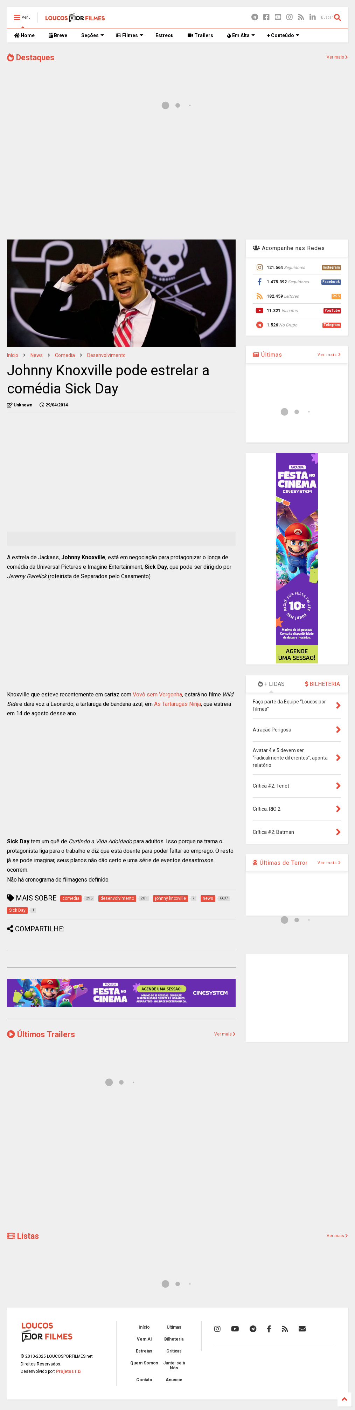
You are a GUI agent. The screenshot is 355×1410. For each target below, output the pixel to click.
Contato (144, 1379)
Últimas (267, 354)
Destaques (30, 57)
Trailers (200, 35)
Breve (58, 35)
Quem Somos (144, 1363)
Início (12, 355)
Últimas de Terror (280, 862)
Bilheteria (173, 1339)
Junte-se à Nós (174, 1365)
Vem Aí (144, 1339)
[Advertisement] (177, 178)
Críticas (174, 1351)
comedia (65, 355)
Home (24, 35)
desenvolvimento (106, 355)
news (36, 355)
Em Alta (241, 35)
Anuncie (174, 1379)
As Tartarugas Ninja (177, 704)
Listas (23, 1236)
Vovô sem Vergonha (157, 694)
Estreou (164, 35)
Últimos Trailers (41, 1034)
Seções (92, 35)
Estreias (144, 1351)
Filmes (129, 35)
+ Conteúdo (283, 35)
